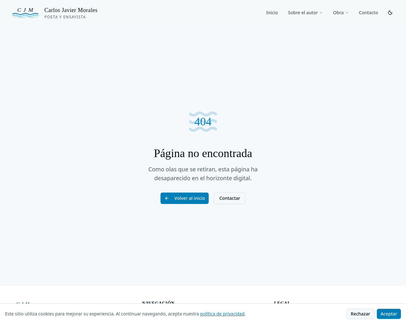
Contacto (368, 13)
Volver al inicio (184, 198)
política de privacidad (222, 314)
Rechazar (360, 314)
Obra (341, 13)
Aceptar (389, 314)
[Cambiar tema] (390, 12)
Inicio (272, 13)
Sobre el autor (305, 13)
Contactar (229, 198)
